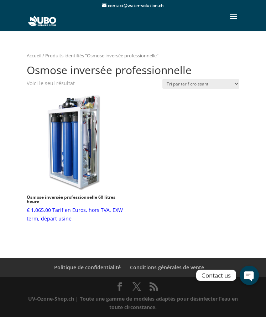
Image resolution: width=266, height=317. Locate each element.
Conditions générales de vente (167, 267)
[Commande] (200, 84)
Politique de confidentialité (87, 267)
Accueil (34, 55)
